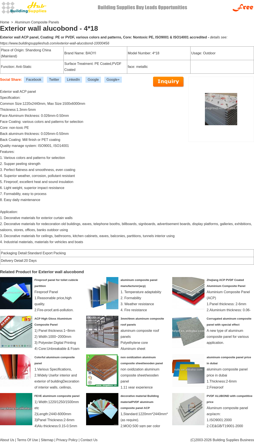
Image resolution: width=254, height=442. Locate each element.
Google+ (113, 79)
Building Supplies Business (233, 440)
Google (93, 79)
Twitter (54, 79)
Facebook (33, 79)
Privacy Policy (67, 440)
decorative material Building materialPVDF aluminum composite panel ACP (140, 402)
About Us (7, 440)
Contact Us (89, 440)
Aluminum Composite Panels (37, 22)
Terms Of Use (27, 440)
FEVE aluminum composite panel (56, 396)
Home (4, 22)
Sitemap (47, 440)
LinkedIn (73, 79)
